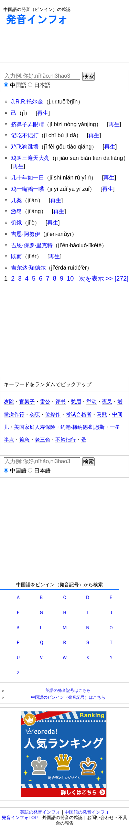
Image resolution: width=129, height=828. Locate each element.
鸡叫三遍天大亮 (30, 158)
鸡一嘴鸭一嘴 (27, 189)
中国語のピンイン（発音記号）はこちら (68, 697)
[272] (121, 278)
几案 (16, 200)
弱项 (35, 414)
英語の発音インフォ (40, 812)
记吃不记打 (25, 135)
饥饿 (16, 222)
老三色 (42, 440)
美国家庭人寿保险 (34, 427)
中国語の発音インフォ (87, 812)
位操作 (53, 414)
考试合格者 (79, 414)
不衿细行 (65, 440)
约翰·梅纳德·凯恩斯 (83, 427)
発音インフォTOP (20, 817)
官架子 (27, 401)
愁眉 (76, 401)
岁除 (9, 401)
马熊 (102, 414)
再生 (42, 113)
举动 (91, 401)
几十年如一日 (27, 177)
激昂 (16, 211)
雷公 (45, 401)
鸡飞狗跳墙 (25, 146)
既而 (16, 256)
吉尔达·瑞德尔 (28, 267)
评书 (60, 401)
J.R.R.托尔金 (27, 101)
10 (70, 278)
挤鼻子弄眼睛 (27, 124)
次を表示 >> (96, 278)
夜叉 (107, 401)
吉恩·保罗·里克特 (32, 245)
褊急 (24, 440)
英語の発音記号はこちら (68, 690)
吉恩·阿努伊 (25, 234)
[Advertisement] (55, 45)
